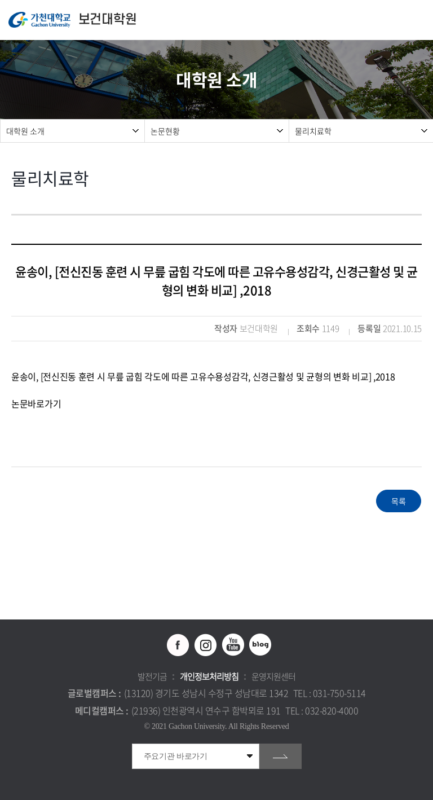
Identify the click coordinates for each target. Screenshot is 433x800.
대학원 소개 (25, 131)
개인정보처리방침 (209, 676)
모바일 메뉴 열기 (418, 20)
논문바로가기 (36, 403)
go (280, 756)
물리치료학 (313, 131)
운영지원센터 (273, 676)
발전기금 (152, 676)
